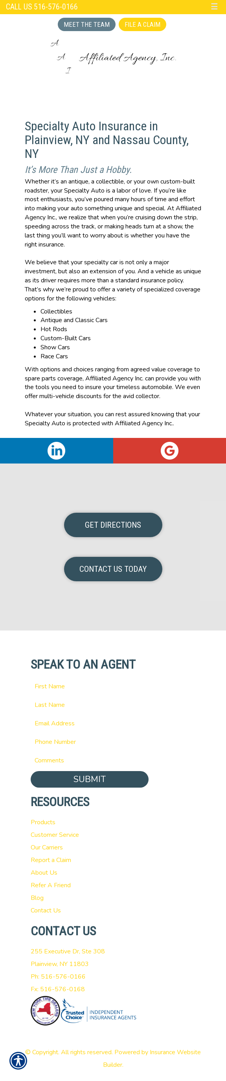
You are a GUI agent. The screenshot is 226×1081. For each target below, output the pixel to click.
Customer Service (55, 835)
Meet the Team (87, 24)
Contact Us (46, 910)
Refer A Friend (51, 885)
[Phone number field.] (113, 742)
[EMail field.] (113, 723)
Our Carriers (47, 847)
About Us (44, 872)
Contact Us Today (113, 569)
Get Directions (113, 525)
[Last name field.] (113, 705)
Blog (37, 898)
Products (43, 822)
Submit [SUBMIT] (89, 779)
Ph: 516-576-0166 (58, 976)
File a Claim (142, 24)
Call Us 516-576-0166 (42, 6)
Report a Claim (51, 860)
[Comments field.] (113, 760)
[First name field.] (113, 686)
